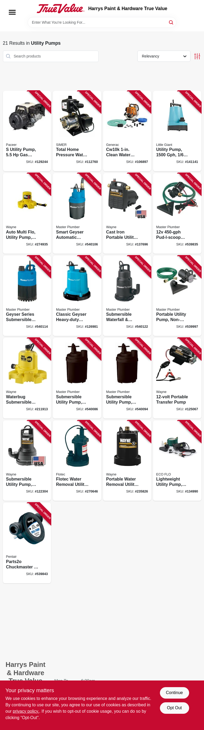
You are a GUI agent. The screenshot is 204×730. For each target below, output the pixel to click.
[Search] (171, 22)
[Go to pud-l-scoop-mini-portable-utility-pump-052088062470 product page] (177, 213)
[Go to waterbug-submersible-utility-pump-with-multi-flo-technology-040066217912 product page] (27, 378)
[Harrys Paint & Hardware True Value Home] (60, 8)
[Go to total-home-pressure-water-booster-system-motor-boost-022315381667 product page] (77, 131)
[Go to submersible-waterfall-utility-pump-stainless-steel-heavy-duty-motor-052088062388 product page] (127, 296)
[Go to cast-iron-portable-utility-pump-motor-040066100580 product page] (127, 213)
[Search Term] (102, 22)
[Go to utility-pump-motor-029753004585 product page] (177, 131)
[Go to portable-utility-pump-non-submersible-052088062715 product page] (177, 296)
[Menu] (12, 12)
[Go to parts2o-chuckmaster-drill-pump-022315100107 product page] (27, 543)
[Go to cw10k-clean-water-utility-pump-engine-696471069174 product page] (127, 131)
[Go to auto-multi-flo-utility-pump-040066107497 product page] (27, 213)
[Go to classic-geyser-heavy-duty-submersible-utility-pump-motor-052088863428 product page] (77, 296)
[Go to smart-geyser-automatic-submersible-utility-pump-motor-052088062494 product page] (77, 213)
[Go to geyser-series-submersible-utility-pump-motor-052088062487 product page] (27, 296)
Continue (174, 692)
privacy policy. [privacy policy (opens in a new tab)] (26, 711)
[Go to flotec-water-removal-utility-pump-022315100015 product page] (77, 460)
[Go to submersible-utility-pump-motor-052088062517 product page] (77, 378)
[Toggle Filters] (197, 56)
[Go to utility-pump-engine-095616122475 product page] (27, 131)
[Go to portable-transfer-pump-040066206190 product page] (177, 378)
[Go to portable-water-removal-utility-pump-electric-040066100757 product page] (127, 460)
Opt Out (174, 708)
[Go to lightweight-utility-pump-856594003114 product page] (177, 460)
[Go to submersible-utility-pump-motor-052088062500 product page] (127, 378)
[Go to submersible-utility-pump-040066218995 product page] (27, 460)
